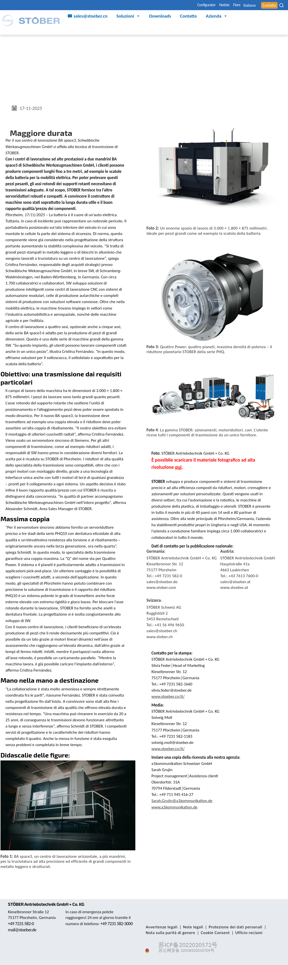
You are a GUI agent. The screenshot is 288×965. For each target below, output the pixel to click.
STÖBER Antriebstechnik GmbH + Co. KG (49, 904)
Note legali (190, 927)
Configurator (179, 5)
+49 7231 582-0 (22, 923)
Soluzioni (128, 17)
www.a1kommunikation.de (174, 807)
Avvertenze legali (160, 927)
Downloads (160, 17)
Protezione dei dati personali (231, 927)
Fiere (221, 5)
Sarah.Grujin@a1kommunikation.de (182, 800)
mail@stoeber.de (23, 930)
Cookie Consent (212, 932)
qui (178, 467)
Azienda (217, 17)
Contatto (188, 17)
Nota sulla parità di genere (169, 932)
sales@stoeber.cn (90, 17)
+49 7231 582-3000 (82, 929)
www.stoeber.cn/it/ (168, 696)
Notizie (204, 5)
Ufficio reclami (244, 932)
